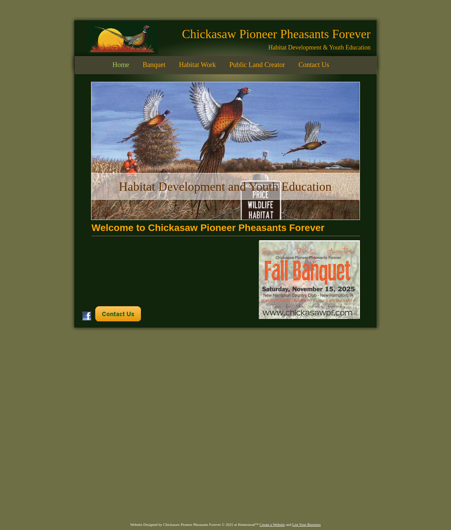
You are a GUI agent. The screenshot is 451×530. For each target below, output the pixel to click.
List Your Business (306, 524)
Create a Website (272, 524)
